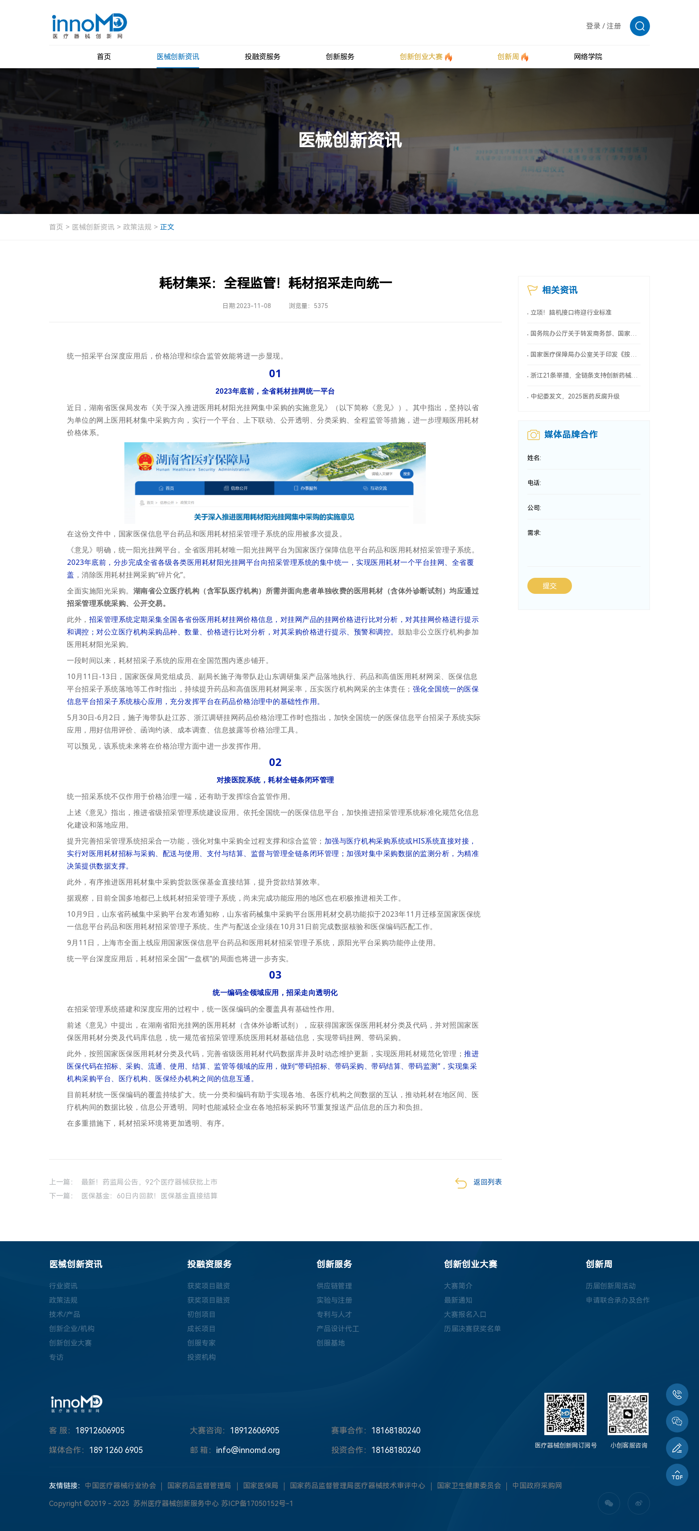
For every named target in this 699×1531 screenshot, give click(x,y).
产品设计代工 (338, 1329)
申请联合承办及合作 (618, 1300)
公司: (534, 507)
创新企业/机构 (72, 1329)
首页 (56, 227)
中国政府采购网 (537, 1486)
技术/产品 (64, 1314)
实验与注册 (334, 1300)
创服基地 (331, 1343)
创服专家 (201, 1343)
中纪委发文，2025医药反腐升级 (575, 396)
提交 (550, 586)
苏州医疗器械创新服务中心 (176, 1503)
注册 (614, 26)
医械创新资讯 (93, 227)
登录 (593, 26)
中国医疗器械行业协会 (120, 1486)
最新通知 (458, 1300)
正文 (167, 227)
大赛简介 (458, 1286)
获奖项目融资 (208, 1286)
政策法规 (137, 227)
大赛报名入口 (465, 1314)
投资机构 (201, 1357)
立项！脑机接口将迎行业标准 (571, 312)
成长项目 (201, 1329)
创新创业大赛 (70, 1343)
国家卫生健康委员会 (469, 1486)
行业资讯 (63, 1286)
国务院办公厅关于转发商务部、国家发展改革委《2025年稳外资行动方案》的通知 (585, 333)
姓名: (534, 457)
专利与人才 (334, 1314)
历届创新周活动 (611, 1286)
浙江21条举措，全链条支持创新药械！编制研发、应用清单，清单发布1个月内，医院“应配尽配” (585, 375)
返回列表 (478, 1183)
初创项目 (201, 1314)
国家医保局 (261, 1486)
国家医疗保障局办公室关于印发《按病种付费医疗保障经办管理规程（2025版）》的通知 (585, 354)
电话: (534, 482)
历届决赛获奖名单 (472, 1329)
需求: (534, 532)
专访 (56, 1357)
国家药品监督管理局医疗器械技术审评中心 (357, 1486)
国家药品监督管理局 (199, 1486)
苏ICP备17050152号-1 (257, 1503)
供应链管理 (334, 1286)
